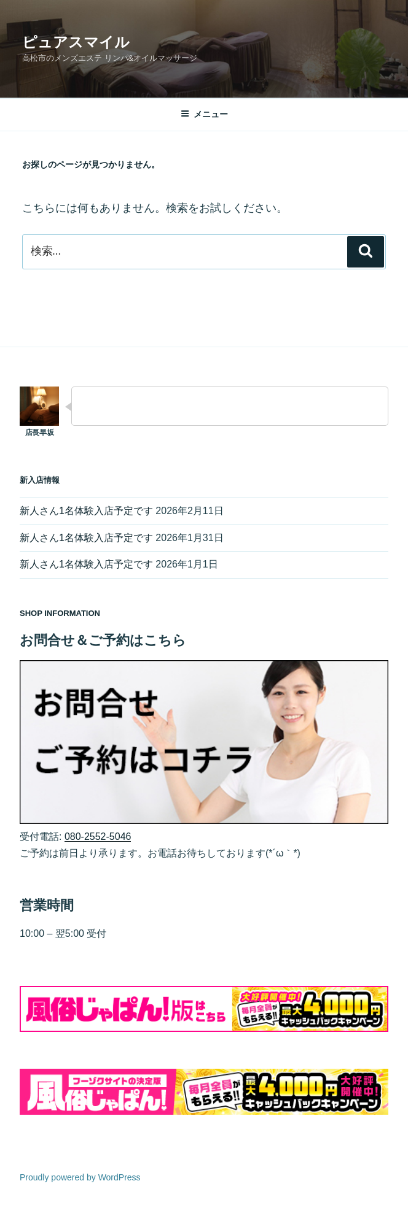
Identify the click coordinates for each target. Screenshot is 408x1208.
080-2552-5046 (98, 836)
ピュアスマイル (76, 42)
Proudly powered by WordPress (80, 1177)
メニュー (204, 114)
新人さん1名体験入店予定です (86, 511)
